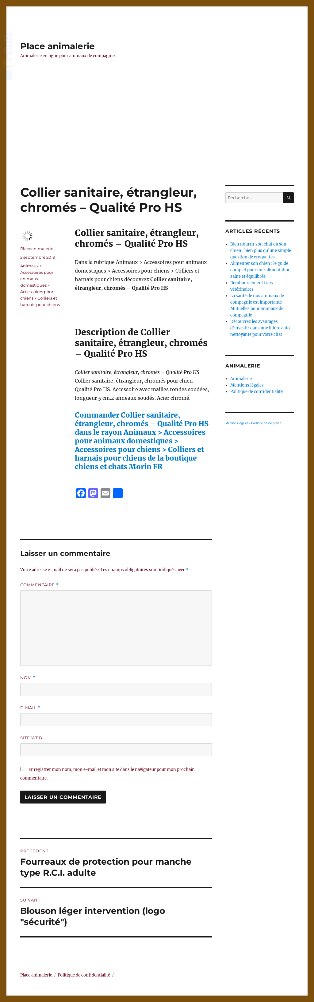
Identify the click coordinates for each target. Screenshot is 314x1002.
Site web (31, 737)
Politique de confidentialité (256, 391)
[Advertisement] (158, 139)
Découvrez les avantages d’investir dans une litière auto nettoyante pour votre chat (260, 328)
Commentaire (39, 584)
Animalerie (241, 378)
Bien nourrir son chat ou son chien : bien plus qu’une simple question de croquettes (260, 251)
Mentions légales (247, 385)
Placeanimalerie (36, 248)
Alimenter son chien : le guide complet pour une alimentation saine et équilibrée (260, 270)
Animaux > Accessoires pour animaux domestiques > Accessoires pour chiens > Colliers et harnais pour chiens (40, 285)
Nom (28, 677)
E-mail (30, 707)
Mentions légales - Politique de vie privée (253, 423)
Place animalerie (57, 46)
